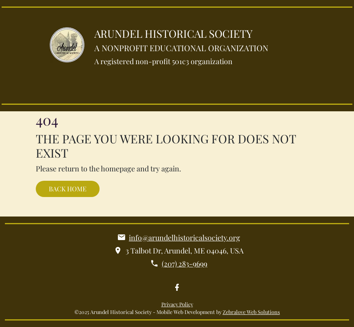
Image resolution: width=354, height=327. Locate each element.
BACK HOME (68, 188)
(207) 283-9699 (184, 264)
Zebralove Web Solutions (251, 311)
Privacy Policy (177, 304)
